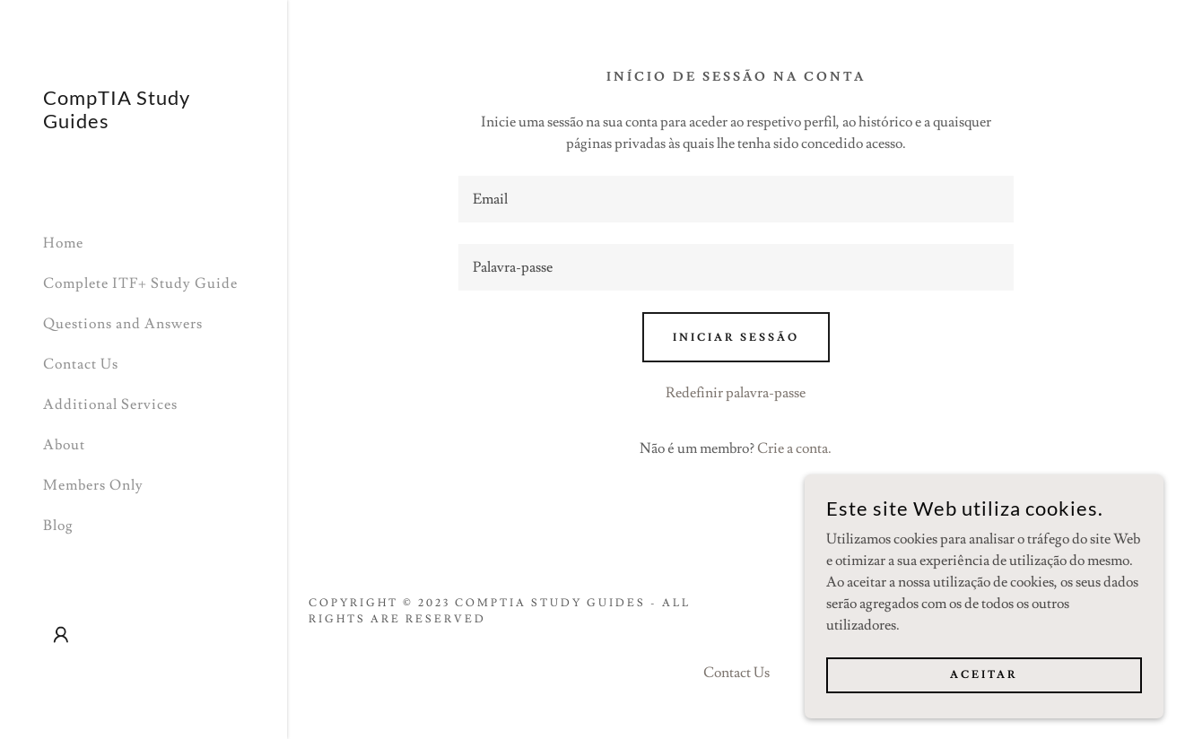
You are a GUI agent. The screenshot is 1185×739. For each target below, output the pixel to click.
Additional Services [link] (110, 404)
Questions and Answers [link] (123, 324)
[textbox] (736, 199)
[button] (61, 635)
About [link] (64, 445)
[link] (143, 124)
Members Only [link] (93, 485)
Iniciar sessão (736, 337)
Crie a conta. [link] (794, 448)
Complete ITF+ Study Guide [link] (140, 283)
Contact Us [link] (80, 364)
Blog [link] (58, 526)
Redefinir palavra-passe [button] (736, 393)
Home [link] (63, 243)
